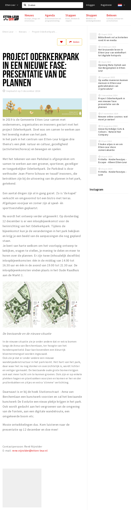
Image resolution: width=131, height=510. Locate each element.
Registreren (106, 5)
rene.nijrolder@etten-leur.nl (30, 450)
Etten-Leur (11, 5)
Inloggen (90, 5)
